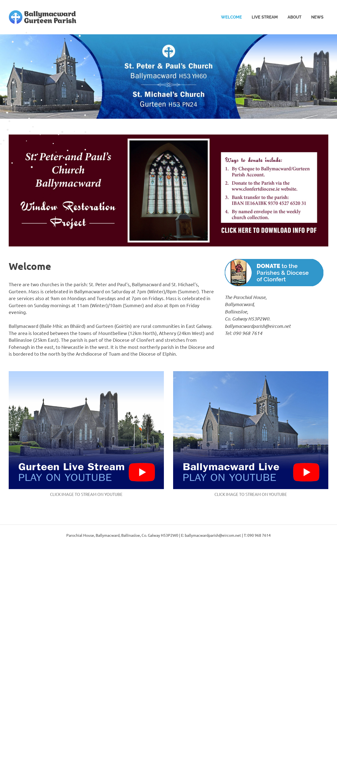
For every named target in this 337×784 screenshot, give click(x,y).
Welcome (231, 17)
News (317, 17)
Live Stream (265, 17)
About (294, 17)
